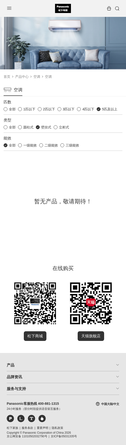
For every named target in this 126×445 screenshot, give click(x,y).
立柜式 (64, 127)
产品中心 (22, 77)
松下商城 (35, 336)
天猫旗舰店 (91, 336)
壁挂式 (46, 127)
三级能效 (72, 145)
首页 (7, 77)
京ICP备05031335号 (64, 436)
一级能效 (30, 145)
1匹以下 (29, 109)
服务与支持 (16, 389)
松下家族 (12, 428)
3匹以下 (69, 109)
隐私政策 (57, 428)
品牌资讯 (14, 377)
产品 (10, 365)
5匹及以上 (109, 109)
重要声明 (42, 428)
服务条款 (27, 428)
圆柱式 (28, 127)
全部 (12, 109)
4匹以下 (88, 109)
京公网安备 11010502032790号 (27, 436)
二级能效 (51, 145)
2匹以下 (49, 109)
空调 (36, 77)
